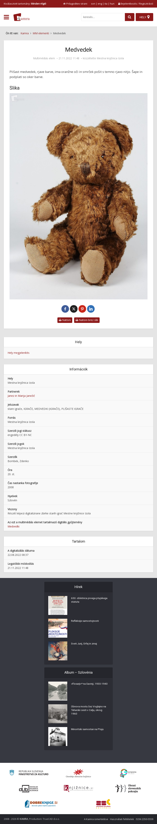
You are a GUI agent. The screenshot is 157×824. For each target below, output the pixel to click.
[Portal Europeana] (128, 773)
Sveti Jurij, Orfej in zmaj (85, 644)
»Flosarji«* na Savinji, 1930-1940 (87, 686)
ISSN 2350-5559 (144, 819)
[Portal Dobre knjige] (41, 804)
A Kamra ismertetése (96, 819)
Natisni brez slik (87, 320)
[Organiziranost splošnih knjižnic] (78, 773)
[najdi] (129, 17)
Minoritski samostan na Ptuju (88, 729)
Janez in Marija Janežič (21, 396)
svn (93, 3)
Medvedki (13, 526)
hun (112, 3)
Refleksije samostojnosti (85, 621)
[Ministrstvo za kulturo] (28, 773)
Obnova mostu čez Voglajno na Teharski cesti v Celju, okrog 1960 (89, 711)
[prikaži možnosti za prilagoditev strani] (75, 3)
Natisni (65, 320)
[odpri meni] (6, 17)
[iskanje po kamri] (102, 17)
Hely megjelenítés (18, 353)
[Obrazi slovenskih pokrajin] (128, 788)
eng (100, 3)
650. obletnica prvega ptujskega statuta (84, 600)
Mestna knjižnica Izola (110, 58)
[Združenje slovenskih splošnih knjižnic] (78, 788)
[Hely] (144, 17)
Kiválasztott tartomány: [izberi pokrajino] (25, 3)
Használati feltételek (122, 819)
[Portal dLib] (28, 788)
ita (106, 3)
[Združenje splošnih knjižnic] (103, 803)
